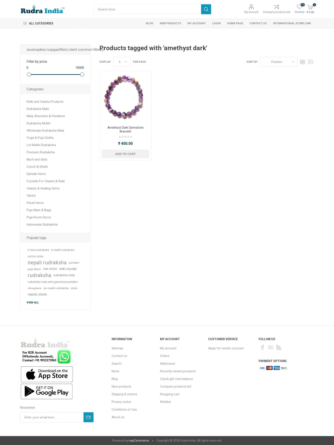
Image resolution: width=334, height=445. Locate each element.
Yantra (31, 196)
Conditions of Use (124, 409)
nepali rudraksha (47, 263)
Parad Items (35, 203)
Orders (164, 356)
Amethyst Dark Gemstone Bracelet (125, 129)
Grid (302, 62)
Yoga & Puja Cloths (40, 138)
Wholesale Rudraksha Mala (45, 130)
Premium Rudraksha (41, 152)
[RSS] (278, 347)
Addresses (167, 363)
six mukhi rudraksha (56, 288)
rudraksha (39, 275)
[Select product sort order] (279, 62)
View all (33, 302)
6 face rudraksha (38, 250)
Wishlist (165, 402)
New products (121, 386)
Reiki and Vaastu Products (45, 102)
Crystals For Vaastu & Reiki (46, 181)
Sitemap (117, 348)
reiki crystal (67, 269)
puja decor (34, 269)
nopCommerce (139, 440)
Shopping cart (169, 394)
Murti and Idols (37, 159)
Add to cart (125, 154)
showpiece (34, 288)
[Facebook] (262, 347)
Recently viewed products (178, 371)
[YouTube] (270, 347)
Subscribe (89, 417)
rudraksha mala (64, 275)
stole (74, 288)
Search (206, 9)
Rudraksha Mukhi (38, 123)
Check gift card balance (176, 379)
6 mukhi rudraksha (62, 250)
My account (251, 12)
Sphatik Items (36, 174)
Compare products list (276, 12)
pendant (74, 262)
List (311, 62)
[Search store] (147, 9)
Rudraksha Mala (38, 109)
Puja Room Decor (39, 217)
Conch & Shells (37, 167)
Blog (115, 379)
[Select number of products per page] (122, 62)
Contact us (119, 356)
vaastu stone (37, 294)
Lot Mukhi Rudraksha (41, 145)
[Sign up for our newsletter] (52, 417)
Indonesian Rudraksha (42, 224)
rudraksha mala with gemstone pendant (53, 281)
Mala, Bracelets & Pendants (46, 116)
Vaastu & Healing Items (43, 188)
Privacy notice (121, 402)
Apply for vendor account (226, 348)
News (115, 371)
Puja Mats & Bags (39, 210)
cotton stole (35, 256)
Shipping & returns (124, 394)
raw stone (50, 269)
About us (118, 417)
